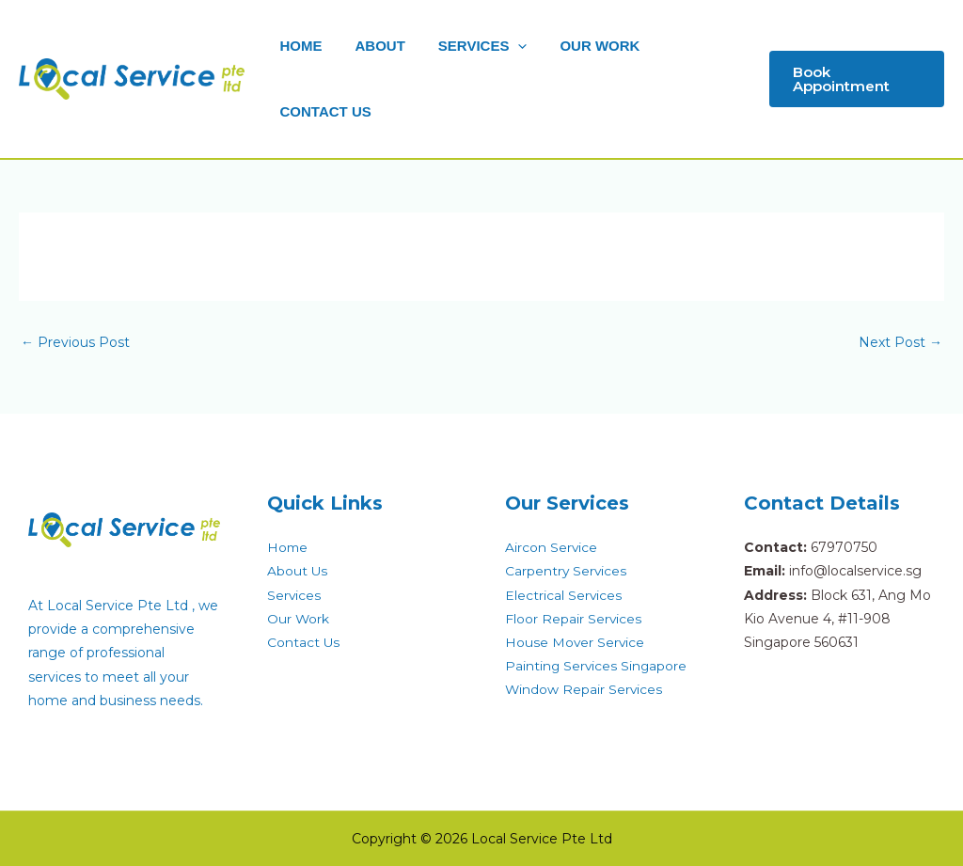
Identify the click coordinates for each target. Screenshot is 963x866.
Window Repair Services (584, 689)
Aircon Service (551, 547)
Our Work (298, 618)
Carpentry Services (566, 570)
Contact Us (303, 642)
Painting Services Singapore (597, 665)
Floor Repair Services (573, 618)
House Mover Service (575, 642)
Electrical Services (564, 595)
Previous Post (75, 342)
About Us (297, 570)
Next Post (900, 342)
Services (294, 595)
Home (288, 547)
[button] (854, 79)
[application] (506, 46)
